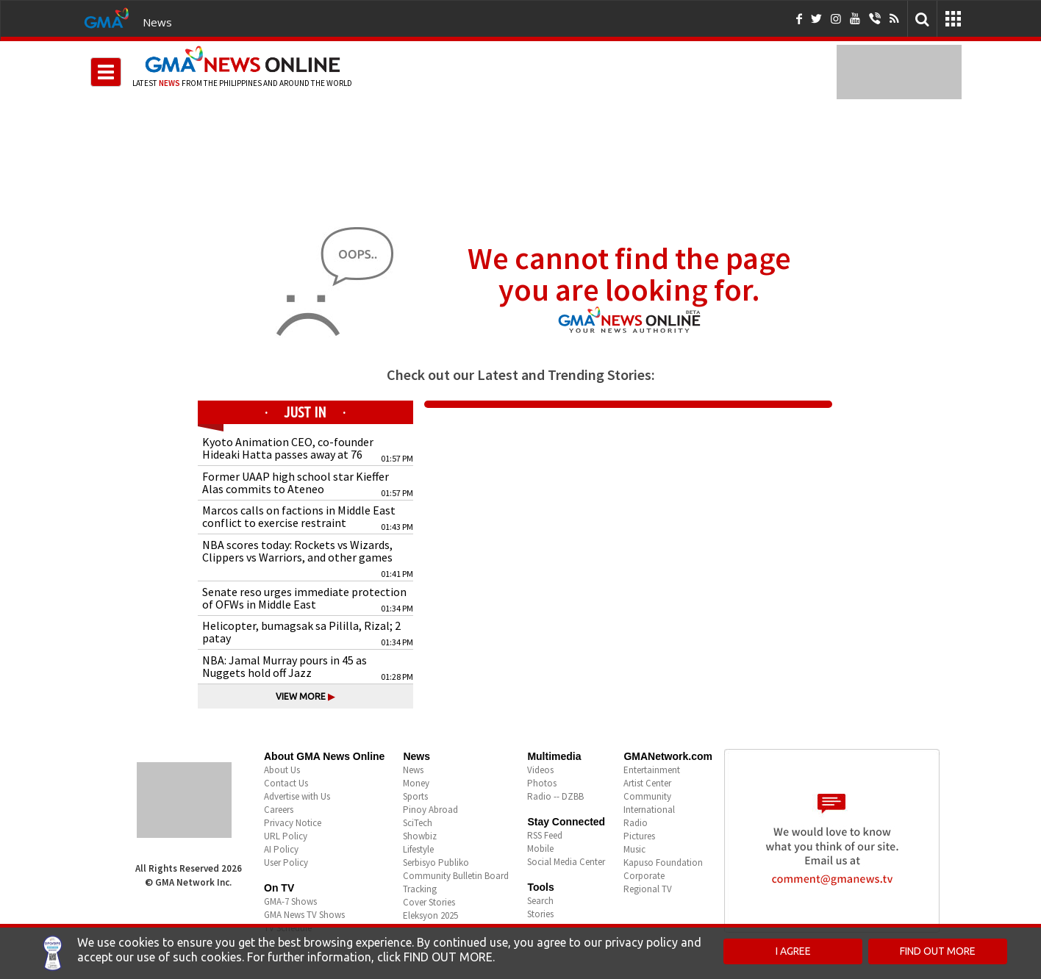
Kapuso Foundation (663, 862)
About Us (282, 770)
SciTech (417, 823)
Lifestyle (418, 849)
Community (647, 796)
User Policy (286, 862)
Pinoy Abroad (430, 809)
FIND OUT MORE (938, 951)
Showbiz (420, 836)
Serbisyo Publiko (436, 862)
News (157, 22)
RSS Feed (544, 835)
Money (416, 783)
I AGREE (793, 951)
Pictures (639, 836)
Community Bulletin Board (456, 875)
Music (634, 849)
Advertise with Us (297, 796)
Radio (635, 823)
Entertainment (651, 770)
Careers (278, 809)
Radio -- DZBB (555, 796)
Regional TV (647, 889)
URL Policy (285, 836)
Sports (415, 796)
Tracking (420, 889)
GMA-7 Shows (290, 901)
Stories (540, 914)
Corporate (644, 875)
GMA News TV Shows (304, 914)
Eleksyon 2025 (430, 915)
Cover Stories (429, 902)
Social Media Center (566, 862)
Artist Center (647, 783)
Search (540, 900)
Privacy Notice (292, 823)
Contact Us (286, 783)
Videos (540, 770)
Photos (542, 783)
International (649, 809)
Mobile (540, 848)
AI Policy (281, 849)
